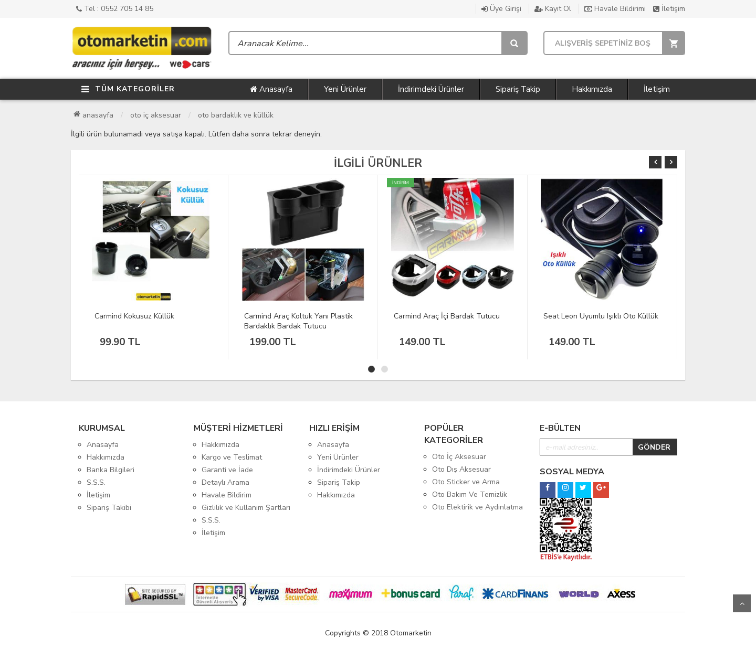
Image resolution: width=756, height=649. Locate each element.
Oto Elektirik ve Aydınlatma (477, 507)
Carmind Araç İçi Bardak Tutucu (447, 316)
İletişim (669, 9)
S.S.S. (96, 482)
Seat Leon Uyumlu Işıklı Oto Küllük (600, 316)
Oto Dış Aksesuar (461, 469)
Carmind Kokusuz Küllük (134, 316)
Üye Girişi (501, 9)
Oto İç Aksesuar (155, 115)
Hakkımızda (592, 89)
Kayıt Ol (552, 9)
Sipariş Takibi (109, 508)
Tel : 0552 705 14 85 (114, 9)
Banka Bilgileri (110, 470)
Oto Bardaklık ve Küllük (236, 115)
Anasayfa (271, 89)
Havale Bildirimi (615, 9)
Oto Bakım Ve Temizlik (469, 494)
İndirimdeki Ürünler (431, 89)
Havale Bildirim (226, 495)
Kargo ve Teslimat (232, 457)
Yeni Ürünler (345, 89)
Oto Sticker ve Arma (466, 482)
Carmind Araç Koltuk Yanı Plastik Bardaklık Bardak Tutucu (298, 321)
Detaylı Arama (225, 482)
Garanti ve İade (227, 470)
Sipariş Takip (518, 89)
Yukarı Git (742, 603)
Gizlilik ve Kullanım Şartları (246, 508)
